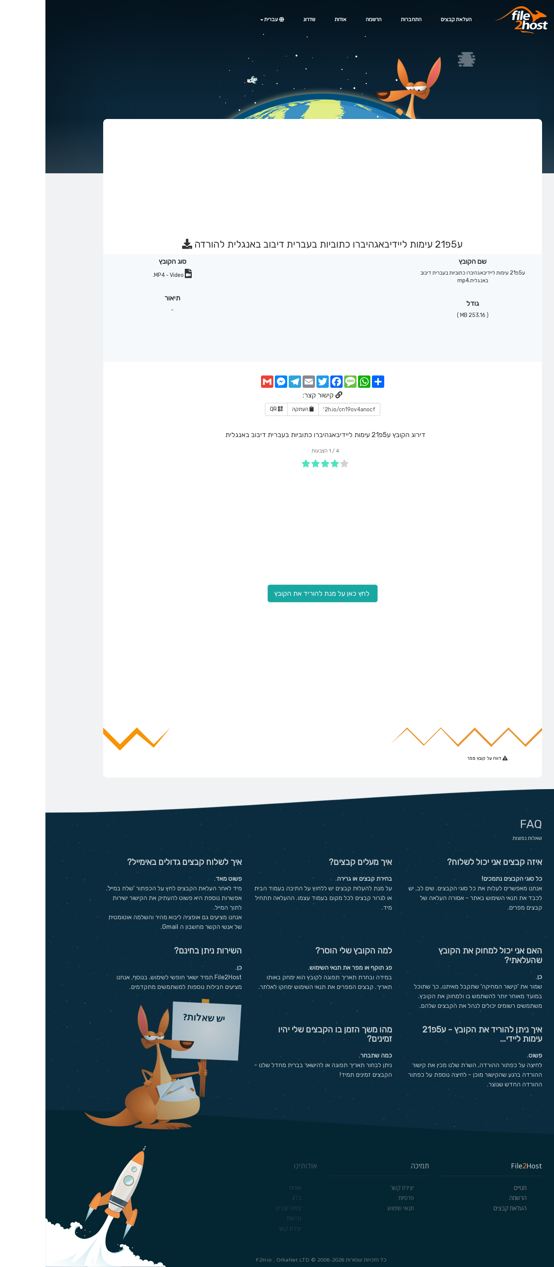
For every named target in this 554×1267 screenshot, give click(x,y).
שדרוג (264, 20)
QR (230, 409)
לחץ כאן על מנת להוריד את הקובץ (277, 593)
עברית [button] (227, 20)
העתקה (257, 409)
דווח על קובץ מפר (439, 758)
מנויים (475, 1188)
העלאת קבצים (410, 20)
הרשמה (328, 20)
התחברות (365, 20)
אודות (295, 20)
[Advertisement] (276, 175)
